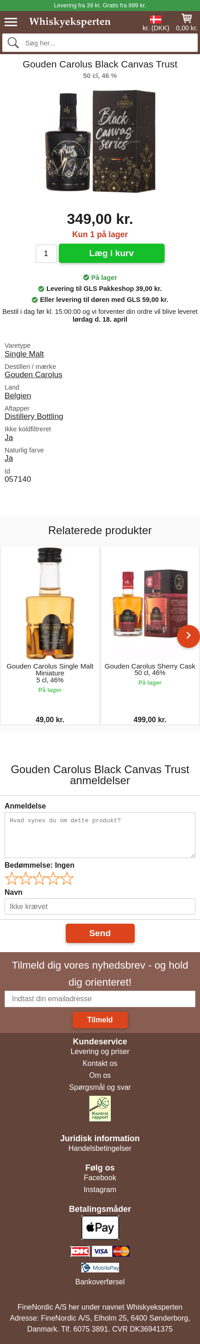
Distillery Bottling (34, 416)
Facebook (100, 1178)
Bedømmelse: (39, 865)
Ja (9, 437)
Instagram (100, 1189)
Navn (14, 892)
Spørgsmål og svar (100, 1087)
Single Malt (24, 353)
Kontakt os (100, 1063)
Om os (100, 1075)
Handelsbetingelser (100, 1148)
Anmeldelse (25, 806)
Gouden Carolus (34, 374)
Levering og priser (99, 1051)
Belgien (18, 395)
